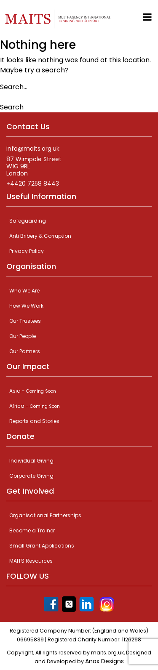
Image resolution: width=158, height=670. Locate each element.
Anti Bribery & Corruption (40, 235)
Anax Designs (104, 661)
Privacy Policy (26, 251)
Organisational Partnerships (45, 515)
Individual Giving (31, 460)
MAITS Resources (31, 560)
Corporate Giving (31, 475)
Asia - (32, 390)
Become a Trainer (32, 530)
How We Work (26, 305)
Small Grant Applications (41, 545)
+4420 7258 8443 (32, 183)
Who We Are (24, 290)
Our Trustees (25, 320)
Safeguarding (27, 220)
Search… (13, 87)
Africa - (34, 405)
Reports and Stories (34, 421)
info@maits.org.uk (32, 148)
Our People (22, 336)
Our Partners (24, 351)
